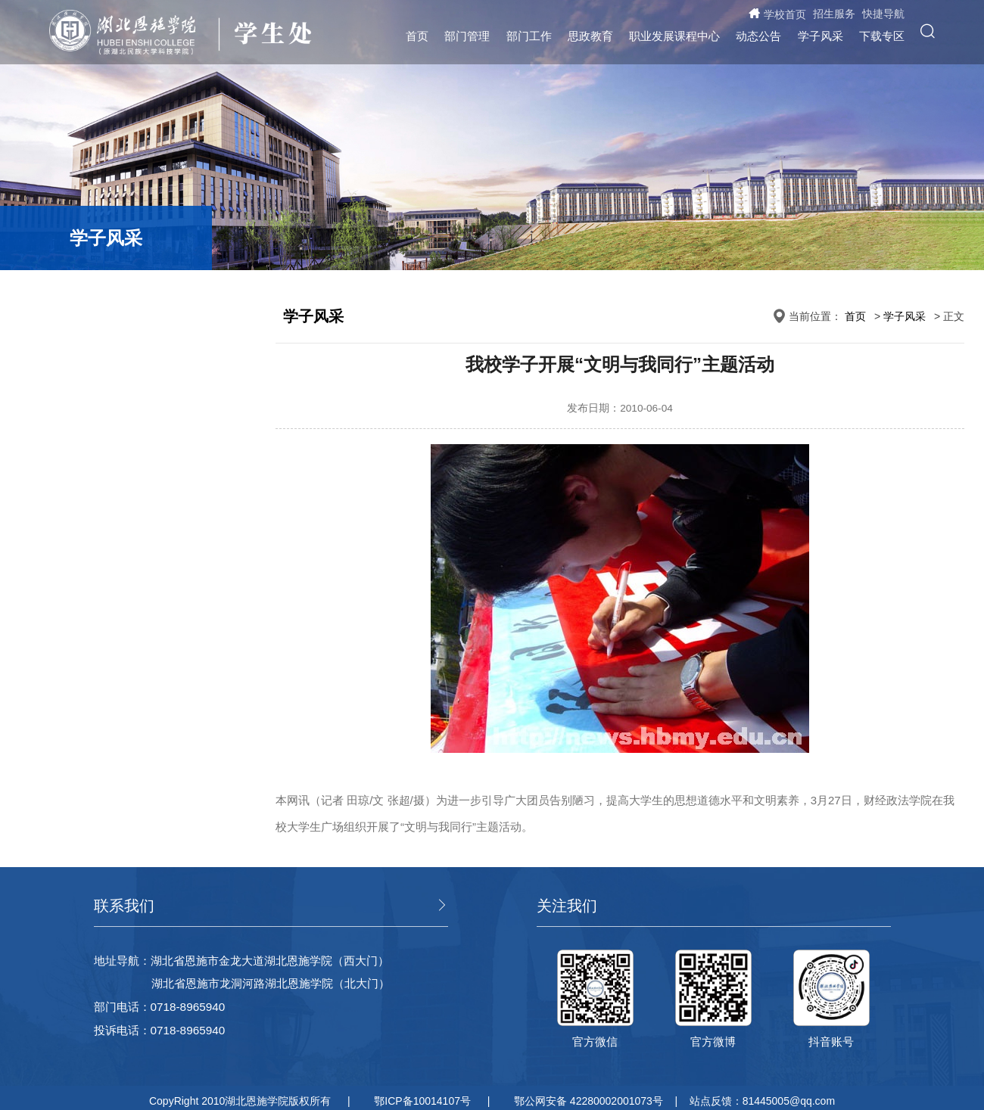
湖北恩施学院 (129, 32)
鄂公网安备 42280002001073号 (588, 1101)
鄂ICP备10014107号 (422, 1101)
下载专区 (882, 36)
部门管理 (467, 36)
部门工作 (529, 36)
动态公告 (758, 36)
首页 (417, 36)
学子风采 (820, 36)
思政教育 (590, 36)
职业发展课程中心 (674, 36)
